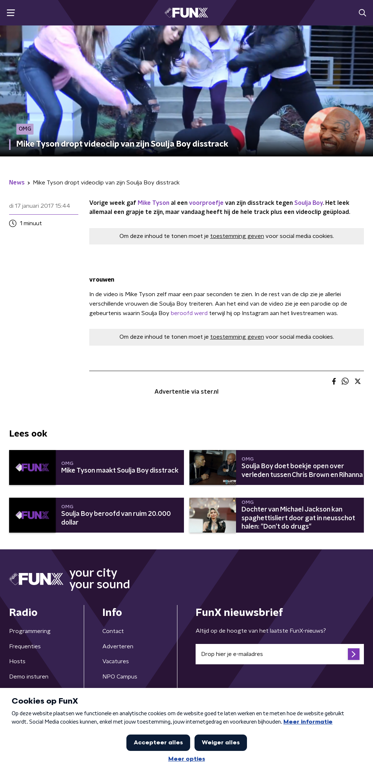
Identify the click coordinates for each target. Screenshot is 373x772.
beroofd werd (189, 313)
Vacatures (115, 661)
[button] (11, 13)
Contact (113, 631)
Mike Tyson (153, 203)
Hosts (17, 661)
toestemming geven (237, 236)
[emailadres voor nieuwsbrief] (280, 654)
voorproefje (206, 203)
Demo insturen (28, 677)
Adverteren (117, 646)
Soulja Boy (308, 203)
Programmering (30, 631)
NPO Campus (119, 677)
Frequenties (25, 646)
